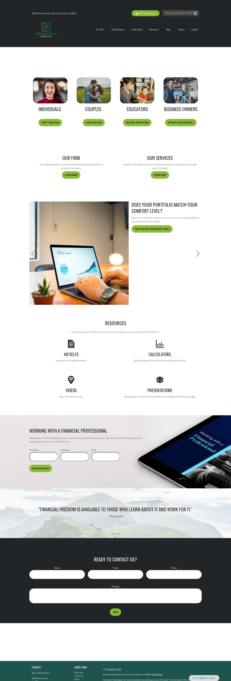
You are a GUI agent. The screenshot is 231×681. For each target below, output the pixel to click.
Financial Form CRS (113, 656)
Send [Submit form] (115, 598)
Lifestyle (77, 679)
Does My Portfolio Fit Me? (178, 4)
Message (115, 573)
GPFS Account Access (145, 4)
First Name (34, 436)
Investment (78, 662)
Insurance (78, 669)
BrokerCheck (157, 661)
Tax (75, 672)
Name (57, 554)
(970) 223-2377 (43, 659)
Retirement (78, 659)
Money (77, 675)
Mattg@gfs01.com (38, 676)
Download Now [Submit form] (40, 455)
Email (93, 436)
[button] (100, 20)
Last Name (65, 436)
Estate (76, 666)
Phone (174, 554)
